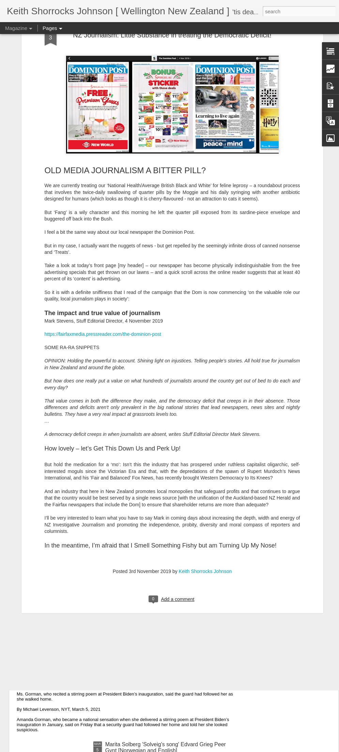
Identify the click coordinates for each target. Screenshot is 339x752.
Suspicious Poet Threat (57, 677)
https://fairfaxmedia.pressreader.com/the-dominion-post (103, 266)
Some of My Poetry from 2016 (141, 599)
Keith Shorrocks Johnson (205, 504)
